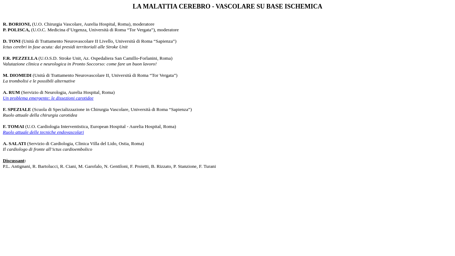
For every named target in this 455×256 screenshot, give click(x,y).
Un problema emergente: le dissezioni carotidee (48, 98)
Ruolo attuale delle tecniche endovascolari (43, 132)
